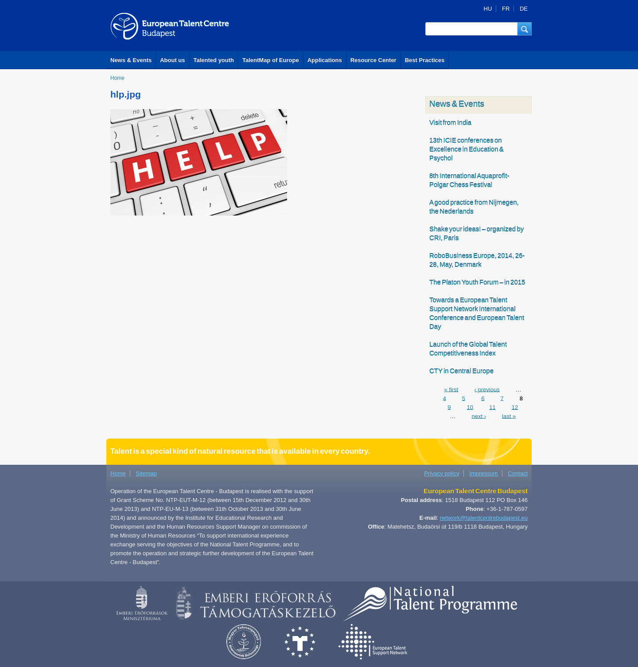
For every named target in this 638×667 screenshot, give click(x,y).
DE (524, 8)
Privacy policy (441, 473)
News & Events (131, 60)
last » (509, 415)
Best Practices (425, 60)
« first (451, 389)
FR (506, 8)
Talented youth (214, 60)
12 (515, 407)
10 (470, 407)
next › (478, 415)
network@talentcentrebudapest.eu (484, 517)
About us (172, 60)
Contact (518, 473)
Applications (324, 60)
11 (492, 407)
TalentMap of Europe (270, 60)
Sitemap (146, 473)
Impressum (483, 473)
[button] (524, 28)
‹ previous (487, 389)
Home (117, 78)
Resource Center (373, 60)
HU (488, 8)
